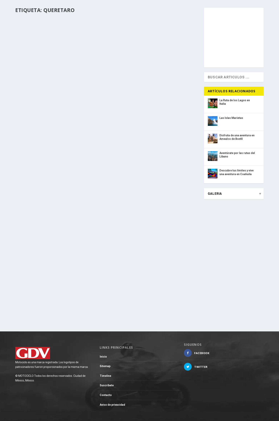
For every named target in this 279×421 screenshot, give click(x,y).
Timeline (105, 375)
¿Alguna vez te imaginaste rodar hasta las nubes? (54, 183)
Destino (39, 90)
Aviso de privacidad (112, 404)
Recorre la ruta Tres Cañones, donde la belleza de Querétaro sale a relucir (152, 82)
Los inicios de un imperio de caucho (143, 276)
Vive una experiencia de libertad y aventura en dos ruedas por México (57, 82)
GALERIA (215, 193)
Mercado (39, 298)
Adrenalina (135, 191)
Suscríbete (107, 385)
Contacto (106, 395)
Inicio (103, 356)
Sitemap (105, 366)
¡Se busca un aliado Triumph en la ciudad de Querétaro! (55, 290)
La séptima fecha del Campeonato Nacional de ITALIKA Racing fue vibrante (152, 183)
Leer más (29, 109)
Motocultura (134, 282)
